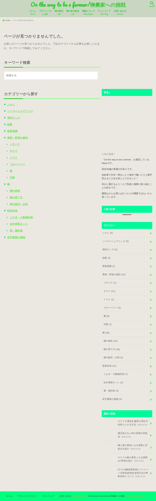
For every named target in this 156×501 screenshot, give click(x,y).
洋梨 (11, 175)
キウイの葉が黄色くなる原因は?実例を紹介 (124, 460)
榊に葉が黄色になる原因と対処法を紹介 (124, 448)
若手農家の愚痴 (15, 234)
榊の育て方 (15, 195)
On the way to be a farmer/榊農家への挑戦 (78, 4)
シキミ (10, 104)
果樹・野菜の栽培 (16, 136)
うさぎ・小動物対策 (20, 214)
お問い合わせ (120, 13)
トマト (13, 156)
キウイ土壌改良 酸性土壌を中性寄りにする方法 (125, 424)
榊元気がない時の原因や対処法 (124, 436)
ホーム (33, 13)
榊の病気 (14, 188)
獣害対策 (11, 208)
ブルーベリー (17, 162)
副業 (9, 123)
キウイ (13, 149)
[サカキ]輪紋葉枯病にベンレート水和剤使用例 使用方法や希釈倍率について (125, 473)
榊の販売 (59, 13)
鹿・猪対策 (15, 227)
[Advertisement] (127, 59)
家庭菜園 (11, 130)
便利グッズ (12, 117)
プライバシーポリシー (28, 496)
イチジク (14, 143)
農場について (88, 13)
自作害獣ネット (18, 221)
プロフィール (45, 13)
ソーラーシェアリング (19, 111)
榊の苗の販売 (72, 13)
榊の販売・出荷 (18, 201)
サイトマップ (104, 13)
